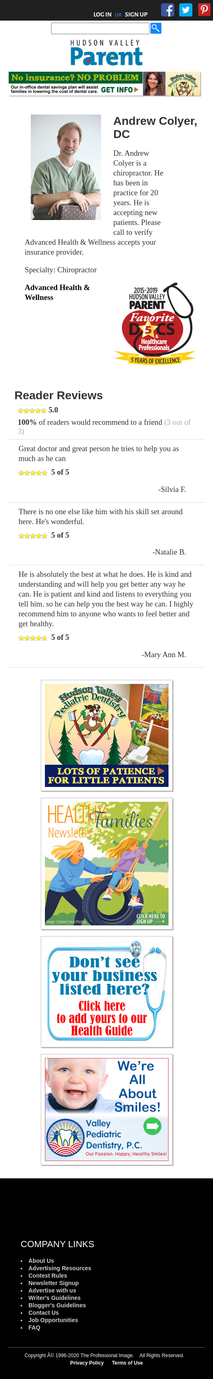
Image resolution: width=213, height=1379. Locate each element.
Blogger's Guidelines (57, 1305)
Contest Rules (47, 1275)
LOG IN (103, 14)
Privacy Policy (86, 1363)
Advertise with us (52, 1290)
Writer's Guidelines (54, 1298)
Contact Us (43, 1312)
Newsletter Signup (53, 1283)
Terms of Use (127, 1363)
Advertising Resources (59, 1268)
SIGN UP (136, 14)
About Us (41, 1260)
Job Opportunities (53, 1320)
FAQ (34, 1327)
